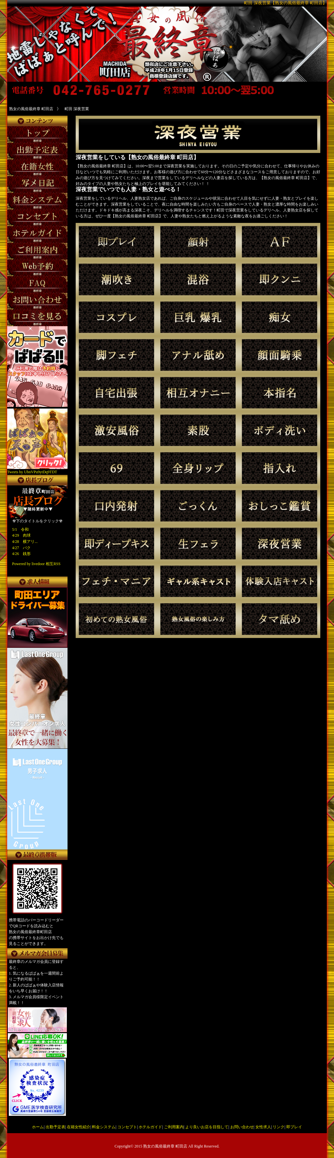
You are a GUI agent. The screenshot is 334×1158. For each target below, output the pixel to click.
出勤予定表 (55, 1127)
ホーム (38, 1127)
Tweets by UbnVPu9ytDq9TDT (32, 472)
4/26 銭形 (21, 553)
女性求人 (263, 1127)
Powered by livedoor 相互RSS (36, 564)
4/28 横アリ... (25, 541)
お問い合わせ (242, 1127)
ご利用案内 (174, 1127)
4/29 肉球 (21, 535)
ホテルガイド (150, 1127)
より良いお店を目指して (206, 1127)
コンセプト (127, 1127)
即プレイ (294, 1127)
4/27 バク (21, 547)
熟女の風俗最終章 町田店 (165, 1146)
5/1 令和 (20, 529)
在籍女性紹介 (78, 1127)
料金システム (103, 1127)
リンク (278, 1127)
